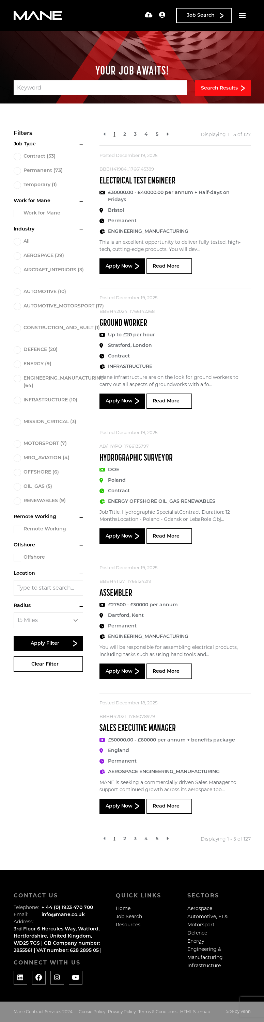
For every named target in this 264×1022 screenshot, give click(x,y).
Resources (128, 925)
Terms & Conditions (157, 1012)
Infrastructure (204, 965)
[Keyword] (100, 87)
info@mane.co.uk (63, 914)
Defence (197, 933)
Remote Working (45, 529)
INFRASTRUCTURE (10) (50, 400)
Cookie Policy (92, 1012)
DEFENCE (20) (41, 349)
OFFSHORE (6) (41, 472)
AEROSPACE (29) (44, 255)
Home (123, 908)
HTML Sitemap (195, 1012)
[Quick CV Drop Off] (149, 15)
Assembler (115, 593)
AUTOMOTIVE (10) (45, 291)
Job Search (129, 916)
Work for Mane (42, 213)
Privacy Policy (122, 1012)
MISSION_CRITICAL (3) (50, 422)
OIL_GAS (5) (38, 486)
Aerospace (199, 908)
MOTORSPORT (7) (45, 443)
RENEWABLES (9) (45, 501)
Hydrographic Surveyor (136, 458)
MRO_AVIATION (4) (46, 458)
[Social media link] (20, 978)
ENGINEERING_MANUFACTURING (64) (64, 382)
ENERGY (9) (37, 364)
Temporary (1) (40, 185)
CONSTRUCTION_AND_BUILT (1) (62, 328)
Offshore (34, 557)
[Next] (167, 134)
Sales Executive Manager (137, 728)
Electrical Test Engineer (137, 181)
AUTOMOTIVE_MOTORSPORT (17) (64, 306)
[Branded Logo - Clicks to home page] (38, 15)
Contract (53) (40, 156)
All (27, 241)
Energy (195, 941)
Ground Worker (123, 323)
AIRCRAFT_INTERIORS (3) (54, 270)
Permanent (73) (43, 170)
